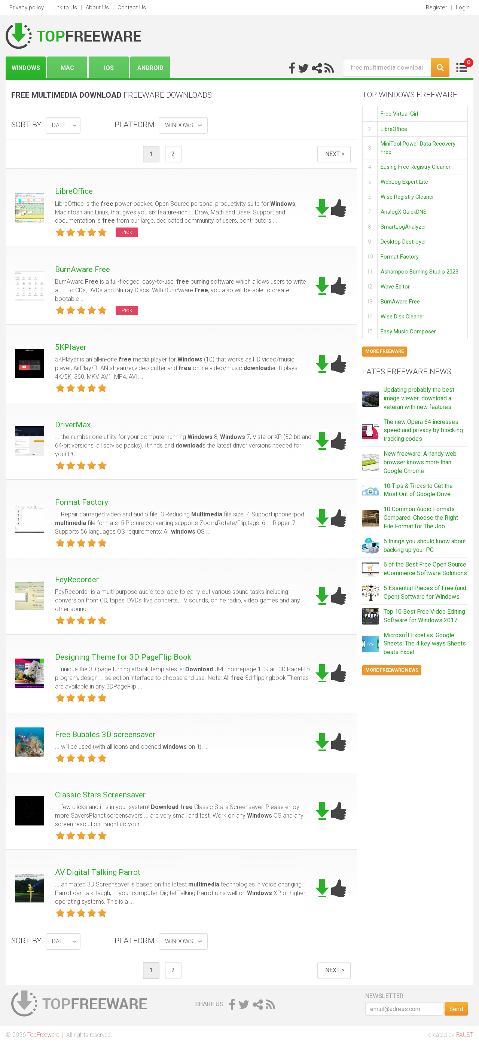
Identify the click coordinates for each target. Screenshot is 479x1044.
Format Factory (81, 502)
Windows (26, 67)
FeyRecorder (77, 579)
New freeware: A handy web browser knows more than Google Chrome (420, 462)
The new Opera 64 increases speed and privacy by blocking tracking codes (423, 430)
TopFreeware (43, 1034)
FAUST (464, 1034)
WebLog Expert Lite (404, 181)
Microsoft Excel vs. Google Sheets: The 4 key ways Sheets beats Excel (425, 644)
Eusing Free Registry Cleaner (416, 167)
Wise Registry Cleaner (407, 196)
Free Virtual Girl (399, 113)
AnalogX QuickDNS (404, 211)
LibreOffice (74, 191)
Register (436, 7)
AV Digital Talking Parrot (97, 872)
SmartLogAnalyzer (403, 226)
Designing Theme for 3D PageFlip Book (123, 657)
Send (456, 1009)
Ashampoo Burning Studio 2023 (419, 271)
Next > (334, 154)
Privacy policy (26, 7)
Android (150, 67)
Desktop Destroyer (403, 241)
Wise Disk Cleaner (402, 316)
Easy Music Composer (408, 331)
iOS (109, 67)
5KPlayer (70, 347)
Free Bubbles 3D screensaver (105, 734)
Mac (67, 67)
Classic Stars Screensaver (100, 794)
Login (463, 7)
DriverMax (73, 424)
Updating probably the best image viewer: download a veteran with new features (419, 398)
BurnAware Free (82, 269)
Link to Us (64, 7)
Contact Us (132, 7)
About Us (97, 7)
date (59, 125)
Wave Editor (395, 286)
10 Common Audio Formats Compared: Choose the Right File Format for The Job (421, 518)
